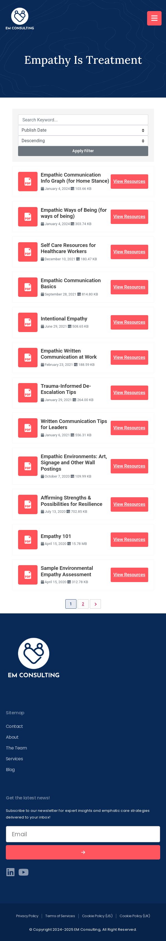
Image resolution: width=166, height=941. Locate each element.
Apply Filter (83, 151)
